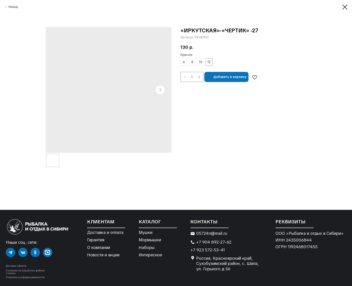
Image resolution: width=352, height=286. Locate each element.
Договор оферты (16, 265)
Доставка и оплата (105, 232)
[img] (10, 252)
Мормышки (150, 239)
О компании (98, 247)
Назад (13, 7)
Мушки (145, 232)
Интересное (150, 254)
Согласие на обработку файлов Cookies (25, 272)
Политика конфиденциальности (25, 277)
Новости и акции (103, 254)
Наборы (146, 247)
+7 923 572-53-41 (207, 250)
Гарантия (95, 239)
